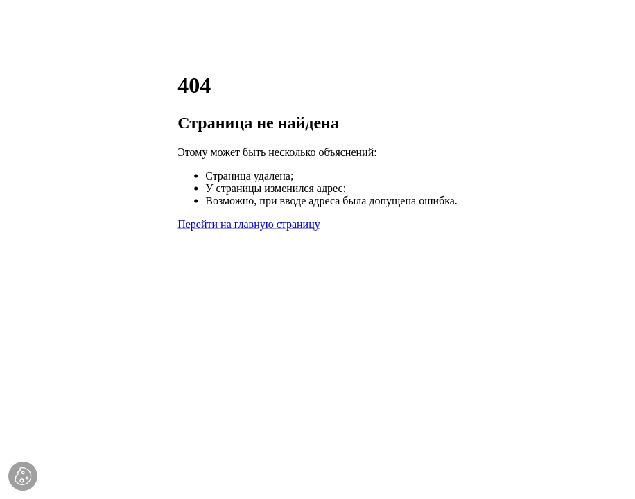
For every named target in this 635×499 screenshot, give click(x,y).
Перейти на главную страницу (248, 223)
